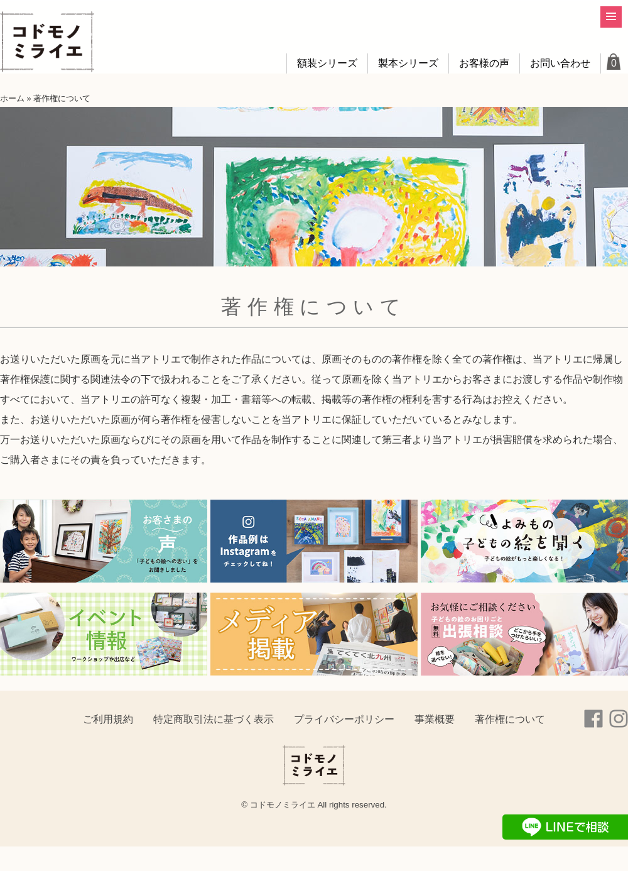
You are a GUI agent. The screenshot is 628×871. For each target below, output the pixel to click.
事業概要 (434, 719)
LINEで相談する (565, 827)
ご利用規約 (108, 719)
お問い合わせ (560, 63)
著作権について (510, 719)
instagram (618, 718)
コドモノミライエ (47, 42)
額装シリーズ (327, 63)
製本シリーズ (408, 63)
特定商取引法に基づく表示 (213, 719)
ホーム (12, 98)
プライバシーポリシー (344, 719)
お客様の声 (484, 63)
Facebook (593, 718)
